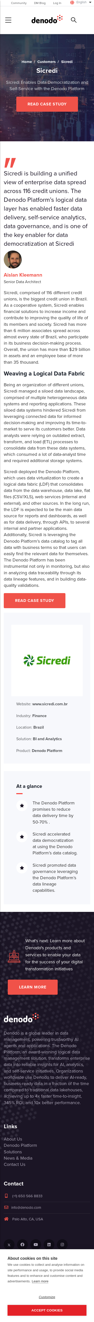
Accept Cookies (46, 1310)
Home (27, 62)
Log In (57, 3)
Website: (42, 704)
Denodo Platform (20, 1145)
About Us (13, 1139)
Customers (46, 62)
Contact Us (14, 1164)
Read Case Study (47, 104)
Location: (30, 727)
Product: (39, 750)
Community (19, 3)
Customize (47, 1297)
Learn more (32, 987)
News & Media (18, 1158)
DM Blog (40, 3)
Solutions (13, 1152)
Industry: (31, 716)
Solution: (39, 739)
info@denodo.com (22, 1207)
